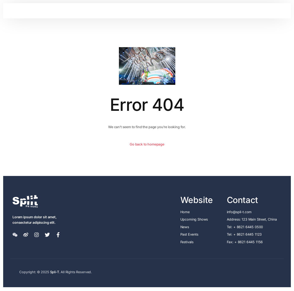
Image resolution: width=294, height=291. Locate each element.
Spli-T (54, 272)
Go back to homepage (147, 144)
